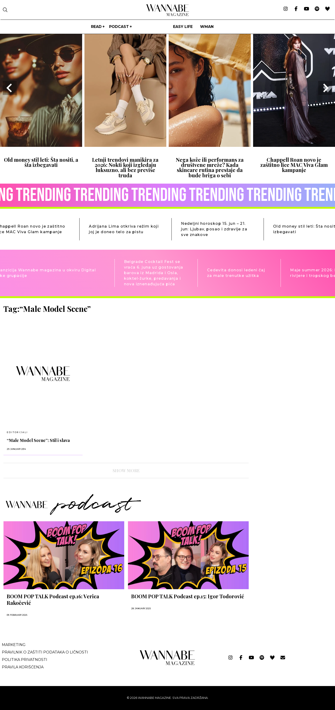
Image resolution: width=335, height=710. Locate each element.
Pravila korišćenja (23, 667)
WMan (207, 26)
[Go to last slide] (10, 88)
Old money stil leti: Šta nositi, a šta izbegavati (41, 162)
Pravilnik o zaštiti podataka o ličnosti (45, 652)
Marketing (14, 645)
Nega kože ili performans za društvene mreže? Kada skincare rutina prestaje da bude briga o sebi (210, 167)
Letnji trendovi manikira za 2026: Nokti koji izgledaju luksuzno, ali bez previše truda (125, 167)
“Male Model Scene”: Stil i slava (38, 440)
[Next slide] (325, 88)
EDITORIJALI (17, 432)
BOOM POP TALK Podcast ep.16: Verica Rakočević (53, 599)
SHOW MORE (126, 470)
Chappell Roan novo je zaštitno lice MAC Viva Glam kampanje (294, 165)
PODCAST (119, 26)
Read (96, 26)
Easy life (183, 26)
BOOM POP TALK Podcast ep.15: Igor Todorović (187, 596)
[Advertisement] (287, 336)
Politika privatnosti (24, 659)
